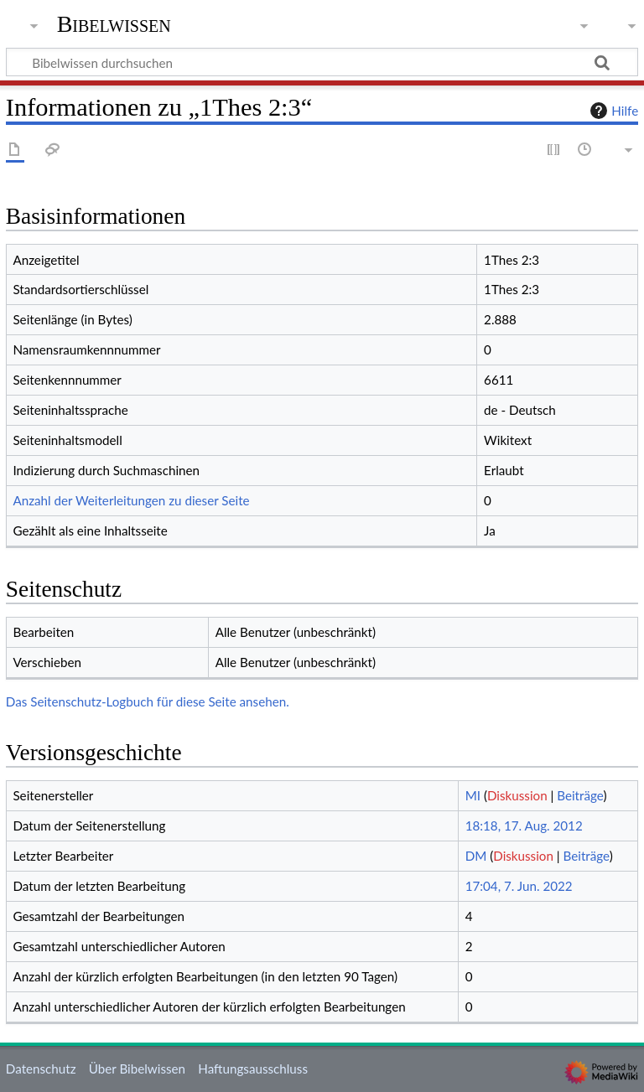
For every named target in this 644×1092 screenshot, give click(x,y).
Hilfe (612, 110)
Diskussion (517, 795)
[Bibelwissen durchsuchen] (322, 62)
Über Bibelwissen (137, 1068)
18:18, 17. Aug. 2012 (524, 825)
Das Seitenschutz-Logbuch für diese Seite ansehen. (147, 701)
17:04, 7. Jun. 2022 (519, 885)
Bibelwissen (114, 24)
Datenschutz (41, 1068)
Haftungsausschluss (253, 1068)
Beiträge (580, 795)
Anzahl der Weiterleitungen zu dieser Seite (131, 500)
